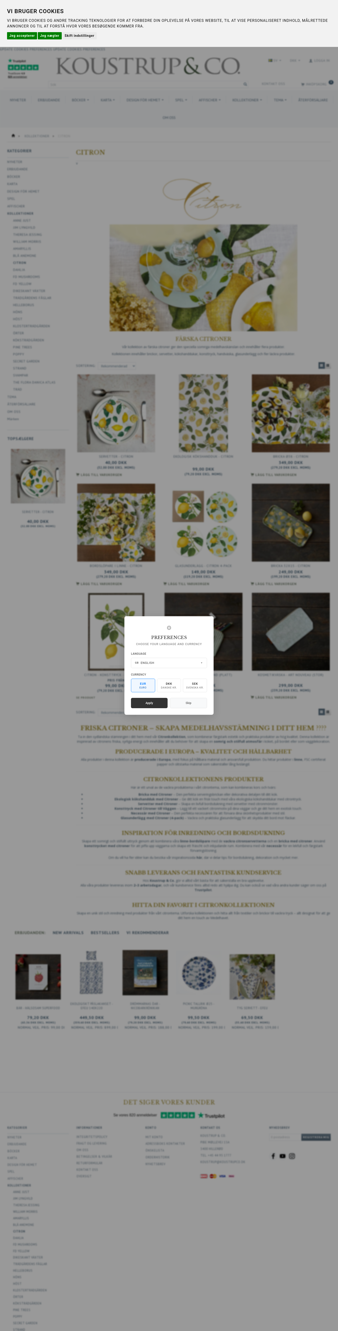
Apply (149, 703)
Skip (188, 703)
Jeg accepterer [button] (22, 36)
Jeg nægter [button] (49, 36)
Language (138, 653)
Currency (138, 674)
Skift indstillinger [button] (79, 36)
